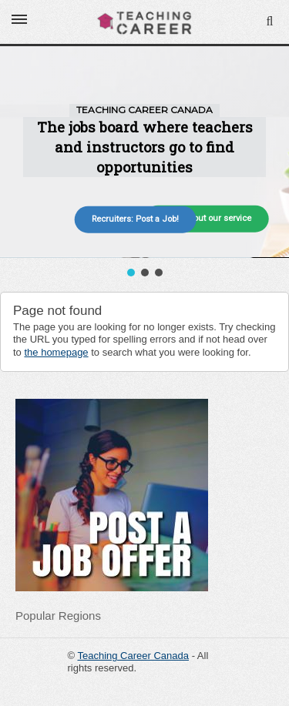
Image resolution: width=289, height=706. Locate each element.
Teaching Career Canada (133, 655)
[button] (131, 272)
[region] (144, 162)
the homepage (56, 352)
